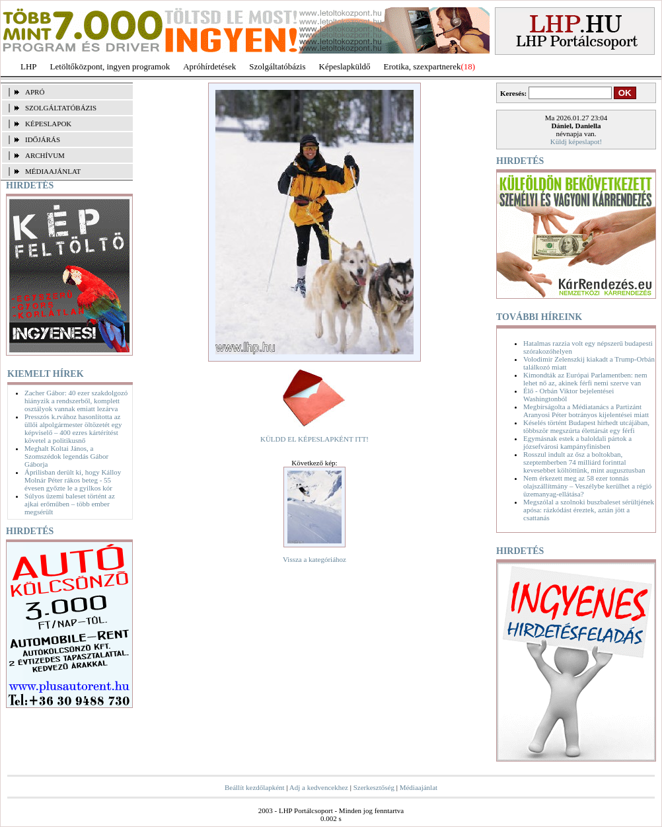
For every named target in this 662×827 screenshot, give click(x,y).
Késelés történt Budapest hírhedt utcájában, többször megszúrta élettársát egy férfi (586, 426)
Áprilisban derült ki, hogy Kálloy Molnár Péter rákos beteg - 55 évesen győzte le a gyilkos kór (72, 480)
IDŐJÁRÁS (42, 139)
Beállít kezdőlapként (255, 787)
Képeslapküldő (345, 66)
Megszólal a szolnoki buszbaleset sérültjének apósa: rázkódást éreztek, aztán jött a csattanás (588, 510)
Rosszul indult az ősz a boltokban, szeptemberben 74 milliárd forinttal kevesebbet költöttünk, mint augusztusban (584, 462)
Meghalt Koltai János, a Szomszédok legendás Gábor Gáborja (66, 456)
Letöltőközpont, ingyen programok (110, 66)
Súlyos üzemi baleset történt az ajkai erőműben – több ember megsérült (69, 504)
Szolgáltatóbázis (277, 66)
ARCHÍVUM (45, 155)
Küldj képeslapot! (576, 141)
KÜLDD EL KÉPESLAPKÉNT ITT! (314, 439)
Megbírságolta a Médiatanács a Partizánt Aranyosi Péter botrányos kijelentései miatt (586, 410)
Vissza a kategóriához (314, 559)
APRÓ (34, 92)
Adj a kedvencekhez (318, 787)
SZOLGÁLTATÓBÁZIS (60, 108)
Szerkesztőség (373, 787)
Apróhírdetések (209, 66)
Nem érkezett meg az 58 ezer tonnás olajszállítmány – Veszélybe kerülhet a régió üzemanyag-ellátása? (587, 486)
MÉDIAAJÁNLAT (53, 171)
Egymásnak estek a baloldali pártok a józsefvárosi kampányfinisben (577, 442)
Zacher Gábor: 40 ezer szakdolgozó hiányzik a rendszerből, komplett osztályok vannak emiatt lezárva (76, 401)
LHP (28, 66)
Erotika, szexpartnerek (422, 66)
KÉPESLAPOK (48, 124)
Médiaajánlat (418, 787)
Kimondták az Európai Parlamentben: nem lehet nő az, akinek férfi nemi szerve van (585, 379)
